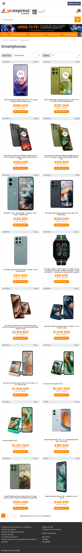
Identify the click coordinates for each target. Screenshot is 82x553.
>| (15, 516)
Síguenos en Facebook (51, 529)
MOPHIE (46, 458)
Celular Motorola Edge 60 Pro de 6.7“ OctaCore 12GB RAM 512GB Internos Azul (20, 100)
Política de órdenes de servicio (13, 532)
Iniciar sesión (74, 3)
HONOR (46, 402)
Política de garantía (8, 529)
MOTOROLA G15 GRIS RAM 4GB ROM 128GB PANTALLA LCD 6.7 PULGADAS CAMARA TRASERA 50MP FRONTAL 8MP (21, 157)
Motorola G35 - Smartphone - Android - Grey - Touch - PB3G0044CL (20, 214)
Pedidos (45, 539)
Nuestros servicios (37, 34)
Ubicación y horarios (18, 34)
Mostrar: (46, 55)
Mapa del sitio (47, 527)
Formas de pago (69, 34)
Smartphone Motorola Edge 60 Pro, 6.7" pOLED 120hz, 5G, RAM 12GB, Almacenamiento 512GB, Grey (20, 497)
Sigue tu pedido (54, 34)
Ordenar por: (7, 55)
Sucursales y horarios (9, 537)
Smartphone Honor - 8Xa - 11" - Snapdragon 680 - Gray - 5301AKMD (61, 440)
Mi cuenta (46, 537)
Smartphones (24, 40)
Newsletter (46, 542)
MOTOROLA (6, 62)
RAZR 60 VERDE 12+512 (10, 440)
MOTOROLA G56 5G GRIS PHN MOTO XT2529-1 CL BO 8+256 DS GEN (21, 270)
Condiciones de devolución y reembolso (16, 527)
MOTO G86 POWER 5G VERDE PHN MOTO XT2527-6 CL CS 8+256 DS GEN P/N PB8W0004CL (61, 100)
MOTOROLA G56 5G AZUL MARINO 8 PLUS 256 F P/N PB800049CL (61, 214)
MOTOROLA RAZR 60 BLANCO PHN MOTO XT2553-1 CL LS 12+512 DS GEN (20, 383)
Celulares (13, 40)
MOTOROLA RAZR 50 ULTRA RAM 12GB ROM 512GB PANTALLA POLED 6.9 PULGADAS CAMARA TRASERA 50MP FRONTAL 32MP (20, 327)
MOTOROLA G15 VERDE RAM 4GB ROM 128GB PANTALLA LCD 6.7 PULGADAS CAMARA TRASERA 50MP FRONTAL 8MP (61, 157)
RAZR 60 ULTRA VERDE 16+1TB (53, 384)
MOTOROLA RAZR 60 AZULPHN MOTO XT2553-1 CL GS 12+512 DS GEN (61, 327)
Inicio (5, 34)
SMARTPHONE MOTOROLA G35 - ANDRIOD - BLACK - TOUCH (61, 497)
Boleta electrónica (49, 533)
